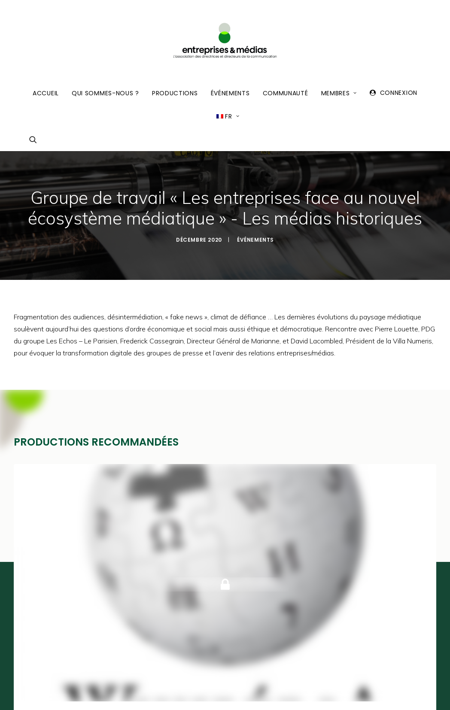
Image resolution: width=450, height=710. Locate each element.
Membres (339, 93)
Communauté (285, 93)
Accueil (46, 93)
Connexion (398, 92)
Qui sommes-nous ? (105, 93)
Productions (175, 93)
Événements (230, 93)
